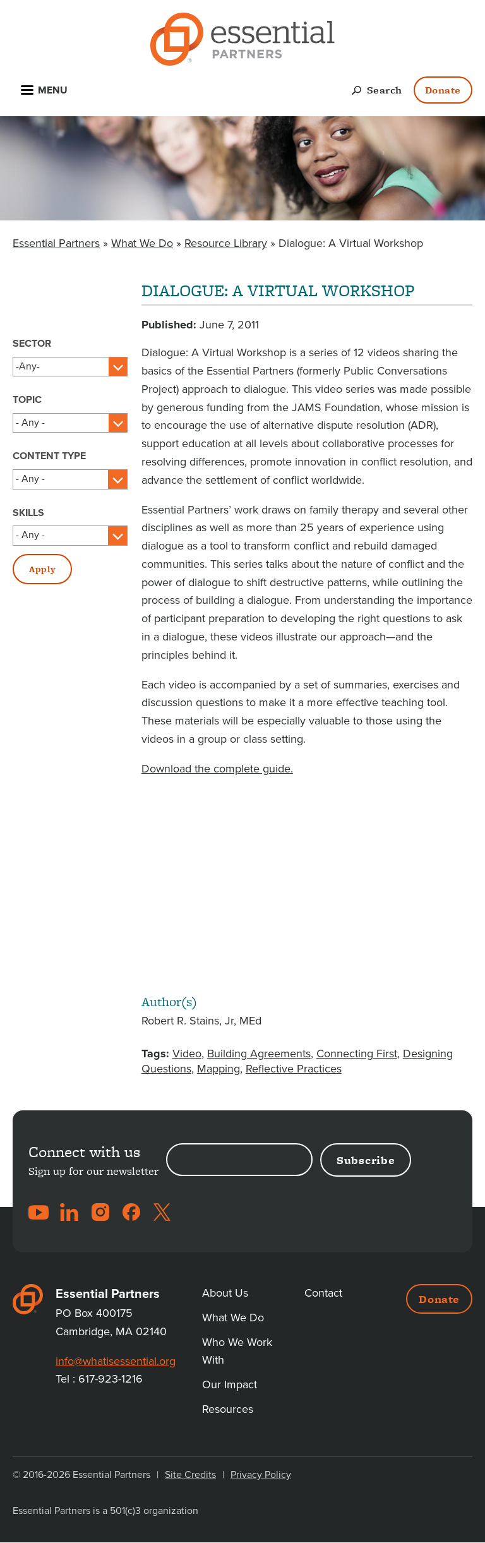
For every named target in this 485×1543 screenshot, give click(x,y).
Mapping (218, 1069)
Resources (227, 1409)
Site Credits (190, 1474)
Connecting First (356, 1053)
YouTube (38, 1212)
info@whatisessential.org (116, 1361)
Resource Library (225, 243)
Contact (323, 1293)
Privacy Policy (261, 1474)
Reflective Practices (294, 1069)
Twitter (162, 1212)
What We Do (142, 243)
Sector (32, 343)
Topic (27, 399)
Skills (28, 513)
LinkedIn (69, 1212)
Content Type (49, 456)
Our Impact (229, 1384)
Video (186, 1053)
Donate (443, 90)
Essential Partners (56, 243)
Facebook (131, 1212)
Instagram (100, 1212)
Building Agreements (259, 1053)
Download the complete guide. (217, 769)
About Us (225, 1293)
